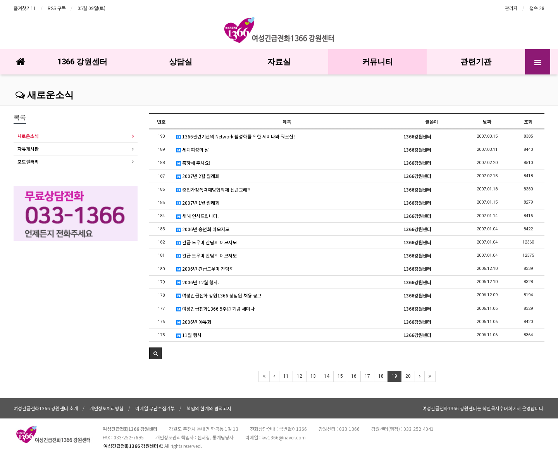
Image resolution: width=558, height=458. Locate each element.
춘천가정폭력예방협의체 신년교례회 (213, 189)
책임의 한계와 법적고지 (208, 408)
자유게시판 (28, 148)
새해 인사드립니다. (197, 216)
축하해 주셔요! (193, 162)
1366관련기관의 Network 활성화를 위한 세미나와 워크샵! (235, 136)
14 (326, 376)
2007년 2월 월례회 (197, 176)
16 (353, 376)
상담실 (180, 61)
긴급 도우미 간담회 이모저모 (206, 242)
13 (313, 376)
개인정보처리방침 (107, 408)
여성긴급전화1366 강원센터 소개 (46, 408)
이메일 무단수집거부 (155, 408)
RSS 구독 (57, 8)
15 (340, 376)
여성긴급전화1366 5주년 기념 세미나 (215, 308)
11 (286, 376)
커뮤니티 (377, 61)
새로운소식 (45, 95)
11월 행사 (189, 335)
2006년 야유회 (193, 321)
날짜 (487, 121)
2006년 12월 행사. (197, 282)
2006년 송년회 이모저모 (202, 229)
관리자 (511, 8)
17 (367, 376)
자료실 (279, 61)
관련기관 (475, 61)
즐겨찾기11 (25, 8)
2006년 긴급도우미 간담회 (205, 268)
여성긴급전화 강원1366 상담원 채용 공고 (219, 295)
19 (394, 376)
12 (299, 376)
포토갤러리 (28, 161)
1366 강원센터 (82, 61)
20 (408, 376)
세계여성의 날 (192, 149)
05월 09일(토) (91, 8)
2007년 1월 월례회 (197, 202)
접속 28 (536, 8)
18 (381, 376)
